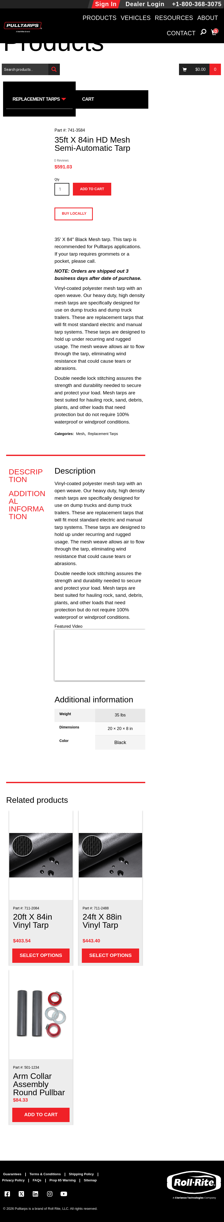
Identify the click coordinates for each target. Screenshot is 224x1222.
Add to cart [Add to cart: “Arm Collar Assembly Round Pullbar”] (41, 1114)
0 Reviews (61, 160)
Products (100, 18)
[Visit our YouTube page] (64, 1194)
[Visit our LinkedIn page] (35, 1194)
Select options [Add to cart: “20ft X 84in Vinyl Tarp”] (41, 955)
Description (26, 475)
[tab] (27, 475)
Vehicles (136, 18)
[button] (203, 33)
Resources (174, 18)
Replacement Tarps (103, 434)
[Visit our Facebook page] (7, 1194)
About (207, 18)
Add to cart (92, 189)
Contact (181, 33)
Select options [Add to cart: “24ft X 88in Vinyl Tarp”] (110, 955)
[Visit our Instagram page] (49, 1194)
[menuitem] (14, 1174)
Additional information (27, 505)
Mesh (80, 434)
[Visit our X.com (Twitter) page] (21, 1194)
